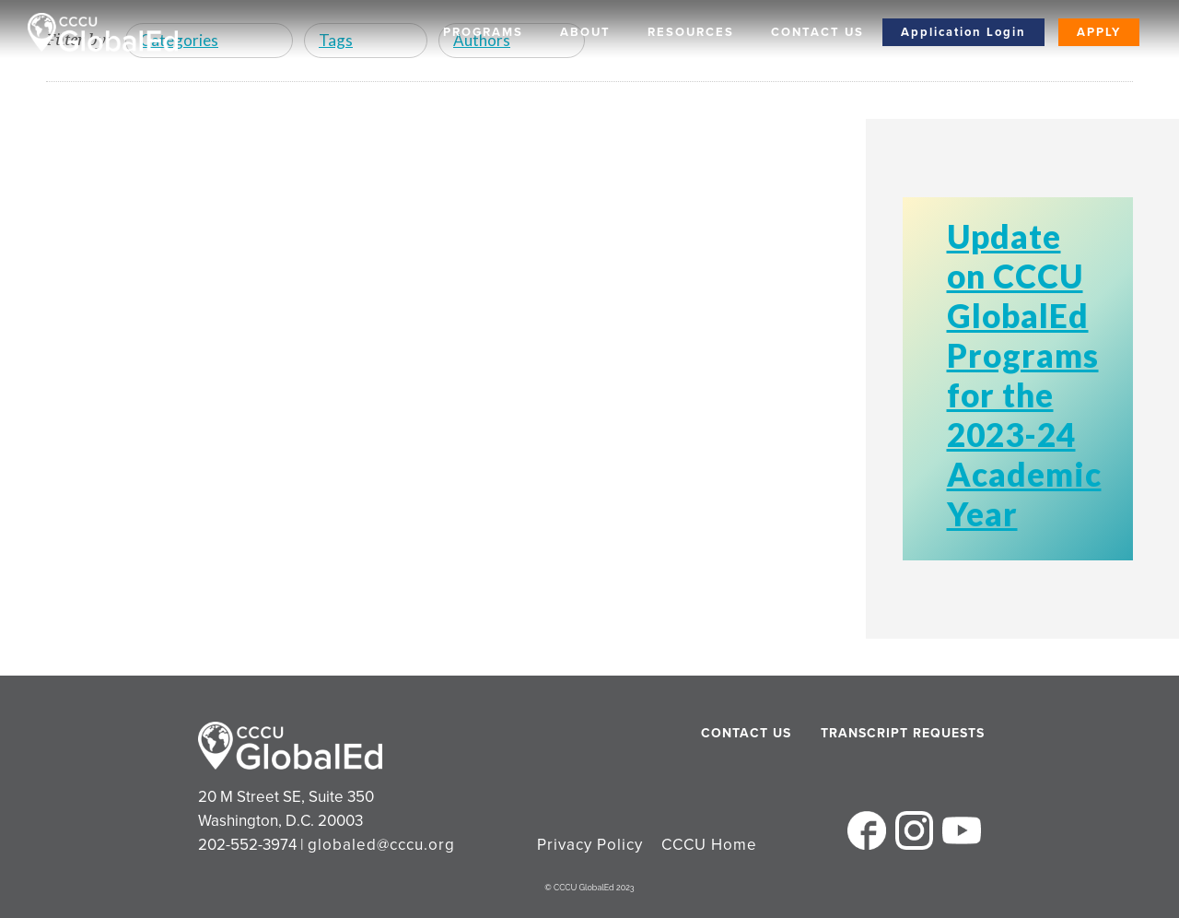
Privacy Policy (590, 844)
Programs (483, 32)
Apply (1099, 32)
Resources (691, 32)
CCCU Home (709, 844)
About (585, 32)
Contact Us (817, 32)
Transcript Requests (868, 733)
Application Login (963, 32)
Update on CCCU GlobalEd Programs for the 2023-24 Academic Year (1024, 375)
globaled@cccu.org (381, 844)
